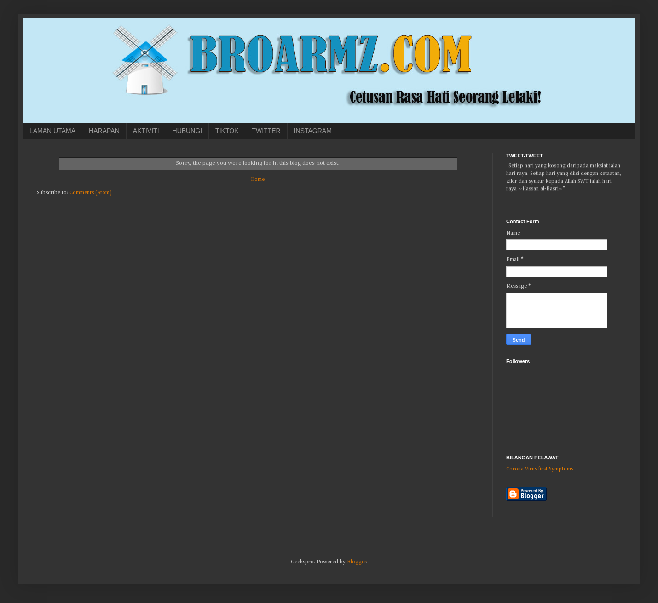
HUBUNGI (187, 130)
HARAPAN (104, 130)
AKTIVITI (146, 130)
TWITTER (266, 130)
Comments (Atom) (90, 193)
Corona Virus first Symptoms (539, 469)
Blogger (356, 562)
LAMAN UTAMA (52, 130)
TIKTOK (226, 130)
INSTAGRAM (313, 130)
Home (258, 179)
